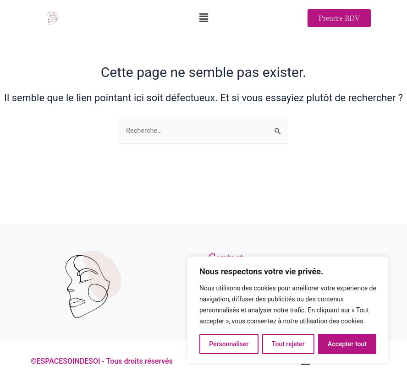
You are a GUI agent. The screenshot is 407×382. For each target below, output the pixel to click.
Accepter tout (347, 344)
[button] (203, 18)
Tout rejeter (288, 344)
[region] (288, 310)
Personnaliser (228, 344)
